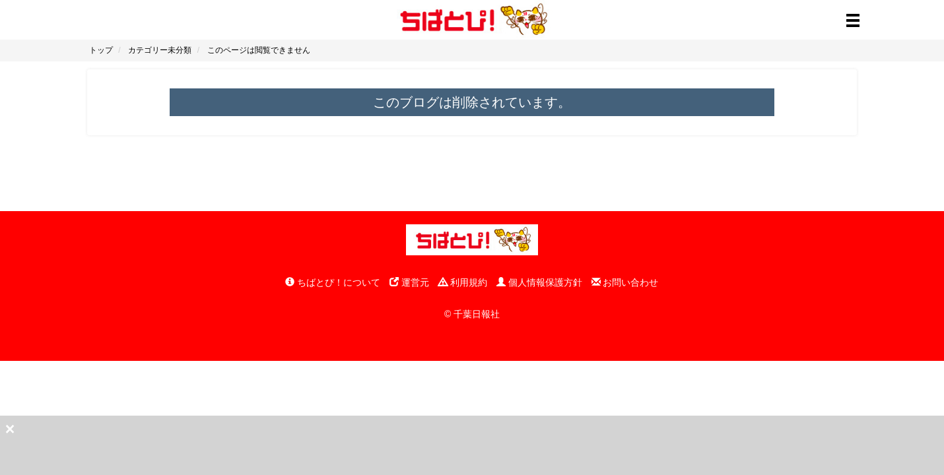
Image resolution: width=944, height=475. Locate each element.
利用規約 (462, 282)
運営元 (409, 282)
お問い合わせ (625, 282)
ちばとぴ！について (332, 282)
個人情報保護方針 (539, 282)
